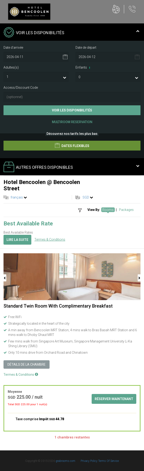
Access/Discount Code (21, 87)
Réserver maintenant (114, 399)
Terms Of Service (108, 461)
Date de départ (86, 47)
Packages (126, 210)
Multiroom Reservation (72, 122)
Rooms (108, 210)
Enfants (84, 68)
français (17, 197)
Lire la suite (17, 240)
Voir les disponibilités (72, 110)
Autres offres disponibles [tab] (71, 167)
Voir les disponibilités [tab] (71, 33)
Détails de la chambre (26, 364)
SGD (86, 197)
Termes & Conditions (49, 239)
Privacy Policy (89, 461)
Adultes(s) (11, 67)
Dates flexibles (72, 145)
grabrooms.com (65, 461)
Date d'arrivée (13, 47)
